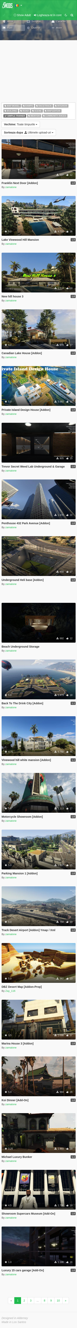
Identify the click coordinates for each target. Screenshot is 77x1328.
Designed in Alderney (15, 1318)
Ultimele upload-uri (28, 132)
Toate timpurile (20, 124)
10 (58, 1300)
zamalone (10, 187)
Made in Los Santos (14, 1322)
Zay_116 (10, 990)
